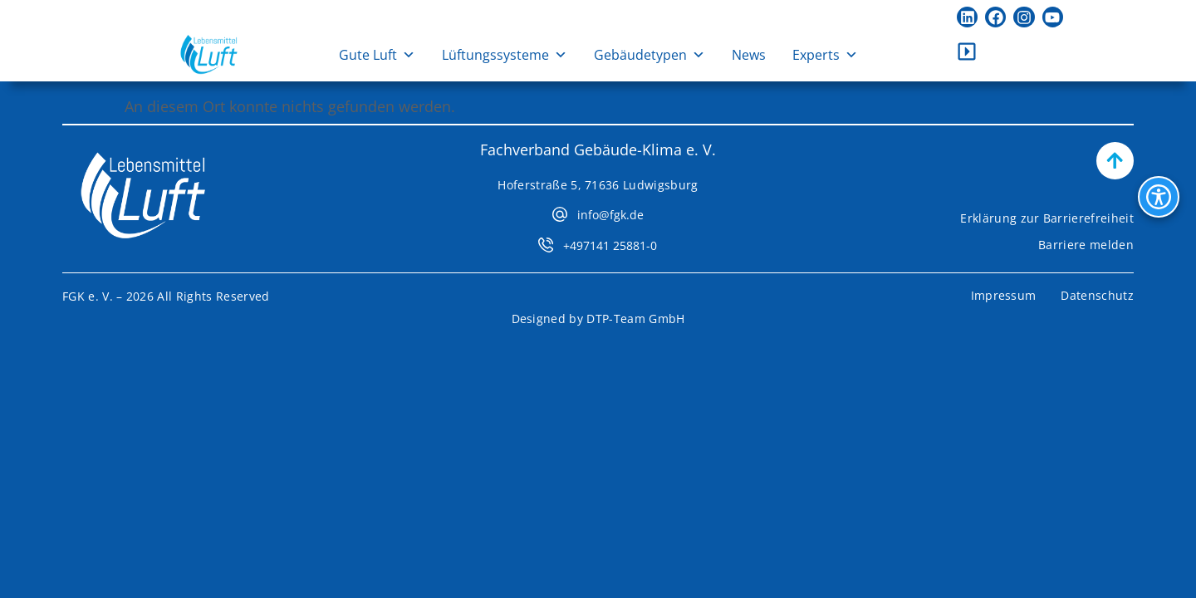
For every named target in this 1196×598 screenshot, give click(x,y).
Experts (825, 55)
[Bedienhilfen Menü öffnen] (1158, 197)
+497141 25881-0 (610, 245)
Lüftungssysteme (504, 55)
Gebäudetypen (649, 55)
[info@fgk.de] (559, 214)
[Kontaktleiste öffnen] (967, 51)
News (749, 55)
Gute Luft (377, 55)
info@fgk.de (610, 215)
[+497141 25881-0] (545, 245)
